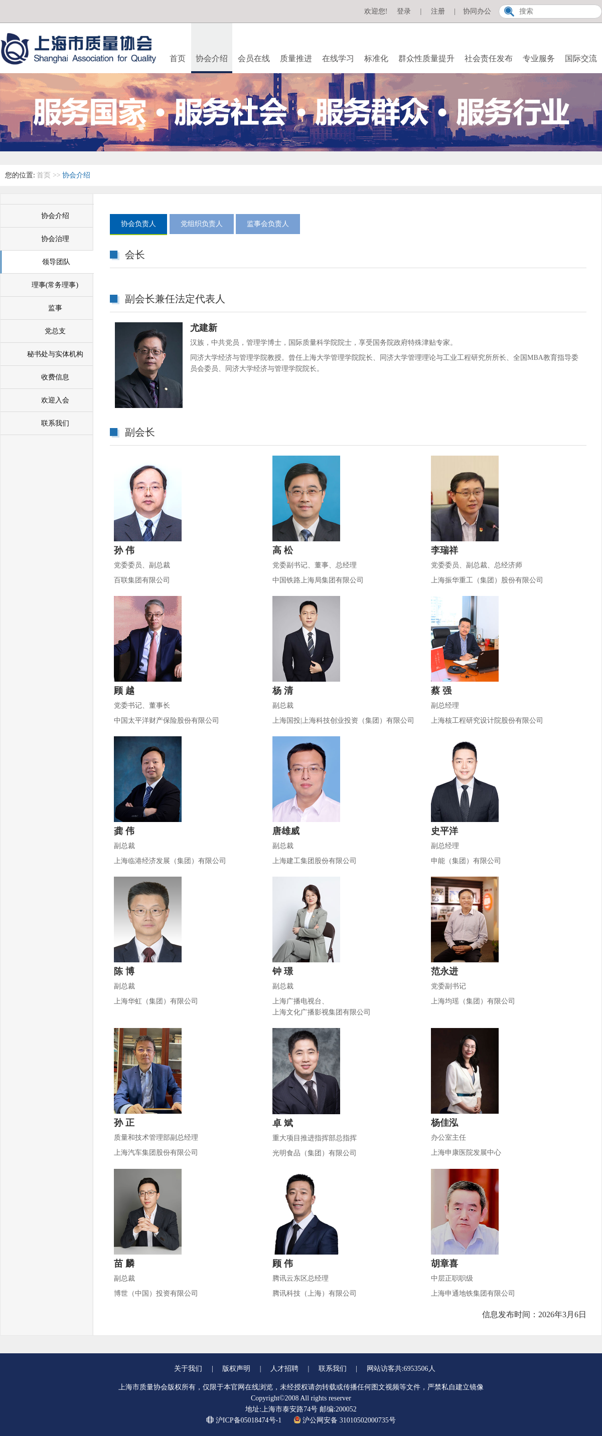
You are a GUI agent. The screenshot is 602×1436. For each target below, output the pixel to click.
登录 (404, 11)
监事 (55, 308)
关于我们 (188, 1368)
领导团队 (56, 262)
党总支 (55, 331)
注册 (438, 11)
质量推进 (296, 58)
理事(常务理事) (55, 285)
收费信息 (55, 377)
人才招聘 (284, 1368)
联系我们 (55, 423)
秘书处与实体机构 (55, 354)
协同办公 (477, 11)
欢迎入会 (55, 400)
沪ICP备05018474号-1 (244, 1420)
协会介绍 (212, 58)
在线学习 (338, 58)
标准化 (376, 58)
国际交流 (581, 58)
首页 (178, 58)
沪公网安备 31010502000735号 (344, 1420)
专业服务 (539, 58)
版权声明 (236, 1368)
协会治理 (55, 239)
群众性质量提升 (426, 58)
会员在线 (254, 58)
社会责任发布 (489, 58)
